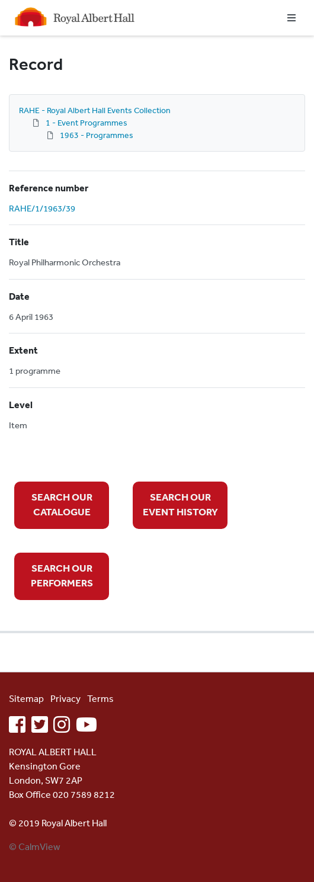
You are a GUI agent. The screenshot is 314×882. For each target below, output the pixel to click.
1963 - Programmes (96, 135)
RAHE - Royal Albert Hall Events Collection (95, 110)
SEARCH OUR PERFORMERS (62, 575)
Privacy (65, 698)
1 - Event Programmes (86, 122)
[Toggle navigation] (291, 18)
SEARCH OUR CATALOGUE (61, 504)
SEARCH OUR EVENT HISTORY (180, 504)
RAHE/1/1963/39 (42, 208)
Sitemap (26, 698)
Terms (100, 698)
